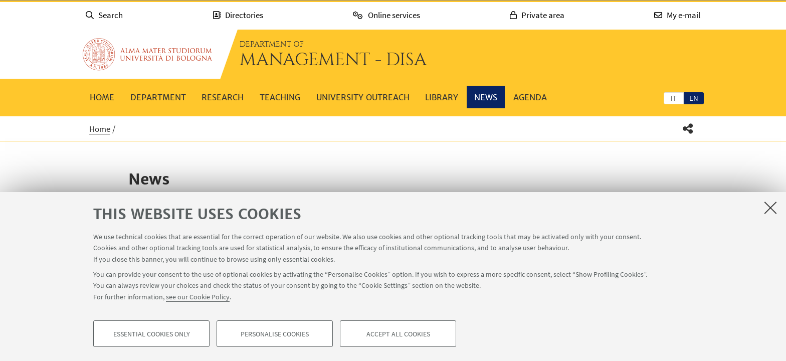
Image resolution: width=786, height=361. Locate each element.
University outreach (363, 97)
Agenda (530, 97)
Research (223, 97)
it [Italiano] (674, 98)
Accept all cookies (398, 333)
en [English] (693, 98)
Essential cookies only (151, 333)
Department (158, 97)
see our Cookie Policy (198, 296)
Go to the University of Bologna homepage (147, 54)
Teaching (280, 97)
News (485, 97)
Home (102, 97)
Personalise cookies (275, 333)
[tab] (674, 98)
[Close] (770, 208)
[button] (688, 128)
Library (441, 97)
